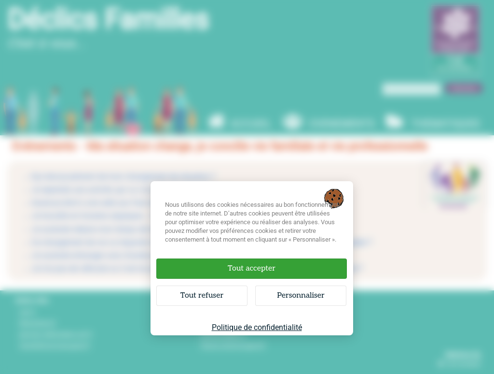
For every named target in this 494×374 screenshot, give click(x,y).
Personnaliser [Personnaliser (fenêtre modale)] (301, 295)
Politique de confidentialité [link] (257, 327)
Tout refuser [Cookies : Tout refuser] (201, 295)
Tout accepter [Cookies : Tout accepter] (251, 268)
